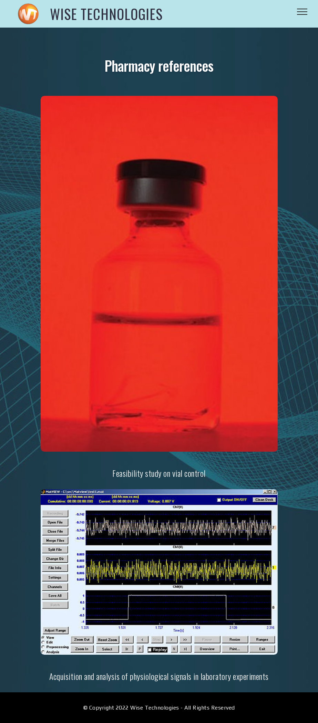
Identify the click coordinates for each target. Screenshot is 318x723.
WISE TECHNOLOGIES (106, 13)
